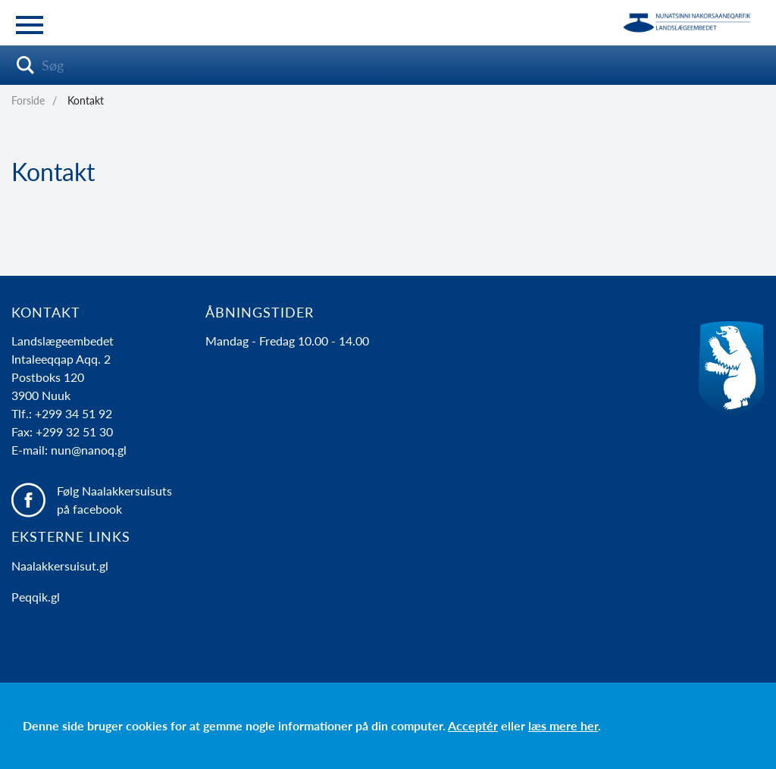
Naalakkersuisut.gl (59, 565)
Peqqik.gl (35, 596)
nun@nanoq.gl (89, 449)
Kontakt (85, 100)
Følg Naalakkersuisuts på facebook (114, 499)
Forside (28, 100)
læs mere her (563, 725)
